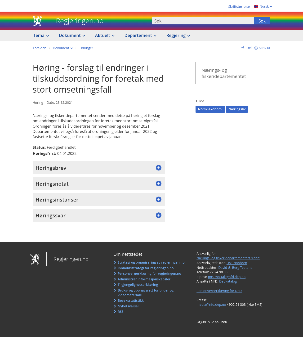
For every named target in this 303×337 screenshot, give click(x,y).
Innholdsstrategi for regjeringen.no (146, 268)
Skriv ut (265, 47)
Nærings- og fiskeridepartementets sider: (228, 258)
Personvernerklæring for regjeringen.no (149, 273)
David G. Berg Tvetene (235, 267)
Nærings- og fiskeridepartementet (223, 73)
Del (249, 47)
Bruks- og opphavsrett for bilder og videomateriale (146, 292)
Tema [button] (39, 35)
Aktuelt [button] (103, 35)
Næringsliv (236, 109)
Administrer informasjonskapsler (144, 279)
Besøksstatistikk (131, 300)
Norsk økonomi (210, 109)
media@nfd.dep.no (211, 304)
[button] (63, 48)
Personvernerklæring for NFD (219, 290)
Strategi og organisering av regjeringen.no (151, 262)
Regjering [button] (176, 35)
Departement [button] (139, 35)
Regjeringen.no (76, 21)
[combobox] (203, 20)
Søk (262, 21)
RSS (120, 311)
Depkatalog (228, 281)
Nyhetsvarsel (128, 306)
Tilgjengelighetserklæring (138, 284)
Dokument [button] (70, 35)
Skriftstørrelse (239, 6)
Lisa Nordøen (237, 263)
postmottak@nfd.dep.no (226, 276)
